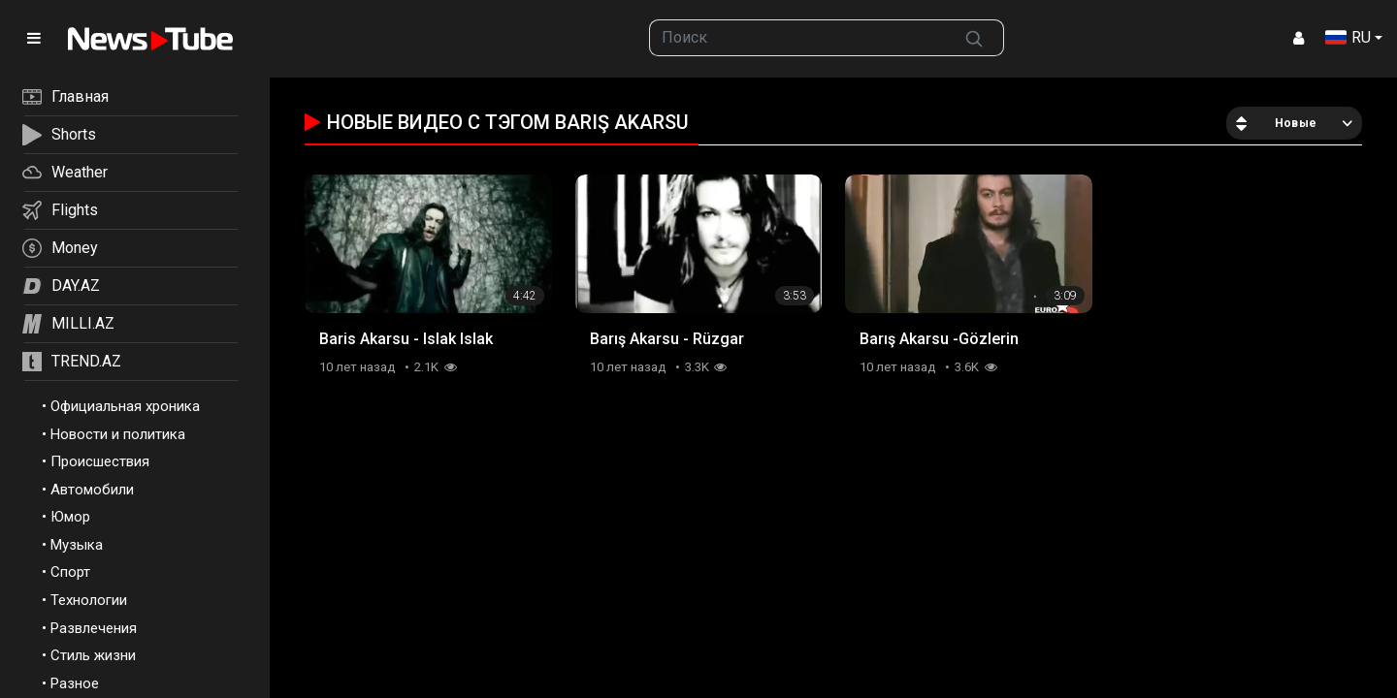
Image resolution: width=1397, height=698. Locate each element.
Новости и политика (117, 434)
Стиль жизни (93, 655)
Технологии (88, 600)
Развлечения (93, 628)
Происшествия (99, 461)
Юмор (70, 516)
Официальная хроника (125, 406)
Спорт (70, 572)
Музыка (76, 545)
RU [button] (1348, 37)
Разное (74, 683)
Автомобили (92, 489)
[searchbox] (797, 37)
